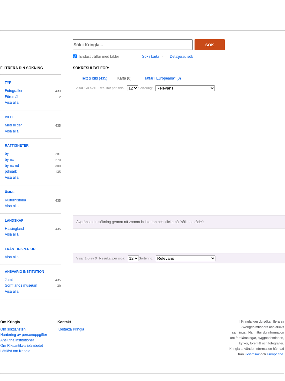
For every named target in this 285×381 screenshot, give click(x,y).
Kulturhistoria (15, 200)
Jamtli (9, 280)
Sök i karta (150, 56)
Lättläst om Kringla (15, 351)
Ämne (10, 192)
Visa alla (11, 102)
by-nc (9, 160)
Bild (9, 117)
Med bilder (13, 125)
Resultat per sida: (112, 88)
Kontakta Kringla (70, 329)
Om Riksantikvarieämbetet (21, 346)
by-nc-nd (12, 166)
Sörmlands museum (21, 285)
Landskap (14, 220)
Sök (209, 45)
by (7, 153)
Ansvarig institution (24, 271)
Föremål (11, 97)
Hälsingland (14, 228)
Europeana (275, 354)
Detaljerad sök (181, 56)
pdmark (11, 171)
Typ (8, 82)
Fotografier (13, 91)
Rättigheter (16, 145)
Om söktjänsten (12, 329)
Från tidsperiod (20, 249)
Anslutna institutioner (17, 340)
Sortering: (145, 88)
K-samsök (252, 354)
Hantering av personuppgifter (23, 335)
